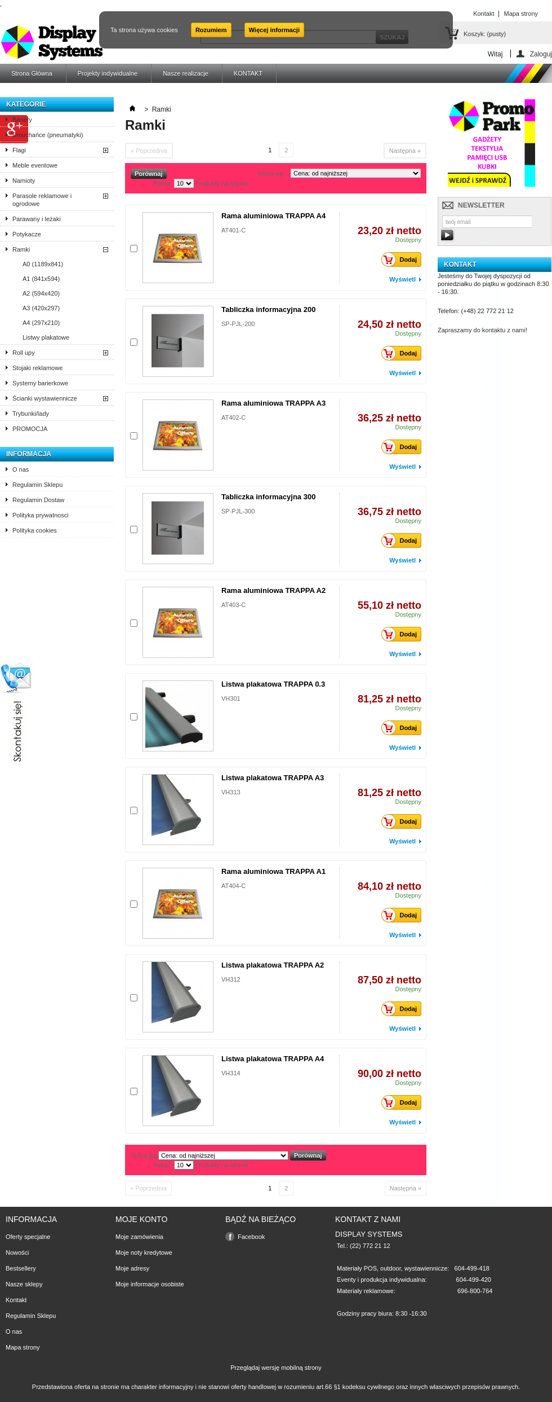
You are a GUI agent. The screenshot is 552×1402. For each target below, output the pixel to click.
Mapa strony (23, 1347)
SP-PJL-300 (238, 511)
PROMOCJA (29, 428)
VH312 (231, 979)
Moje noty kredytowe (143, 1252)
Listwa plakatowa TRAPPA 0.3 (273, 684)
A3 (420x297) (41, 308)
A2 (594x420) (41, 293)
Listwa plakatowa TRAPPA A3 (272, 777)
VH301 (231, 698)
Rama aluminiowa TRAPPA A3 (273, 403)
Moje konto (141, 1219)
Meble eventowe (34, 165)
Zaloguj (541, 54)
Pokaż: (162, 183)
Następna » (405, 150)
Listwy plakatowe (46, 337)
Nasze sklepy (24, 1284)
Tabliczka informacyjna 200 (268, 309)
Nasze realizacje (185, 73)
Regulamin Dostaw (38, 499)
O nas (20, 469)
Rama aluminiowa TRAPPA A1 (273, 871)
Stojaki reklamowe (37, 367)
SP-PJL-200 (238, 323)
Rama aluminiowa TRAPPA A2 (273, 590)
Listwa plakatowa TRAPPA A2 (272, 965)
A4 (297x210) (41, 322)
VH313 (231, 792)
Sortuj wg (270, 173)
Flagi (19, 150)
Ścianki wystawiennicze (44, 398)
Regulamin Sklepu (37, 484)
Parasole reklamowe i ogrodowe (42, 199)
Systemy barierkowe (40, 383)
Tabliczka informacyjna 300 (268, 497)
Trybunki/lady (30, 413)
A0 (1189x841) (43, 264)
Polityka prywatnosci (40, 515)
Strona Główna (31, 73)
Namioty (23, 180)
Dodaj (402, 259)
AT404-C (233, 885)
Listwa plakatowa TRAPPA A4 (272, 1058)
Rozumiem (211, 30)
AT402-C (233, 417)
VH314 (231, 1073)
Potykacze (26, 234)
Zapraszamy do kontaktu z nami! (482, 330)
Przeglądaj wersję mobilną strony (275, 1367)
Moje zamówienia (139, 1236)
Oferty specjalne (28, 1236)
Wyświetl (402, 279)
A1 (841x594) (41, 278)
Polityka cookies (34, 530)
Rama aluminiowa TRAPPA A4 (273, 216)
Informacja (28, 454)
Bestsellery (21, 1268)
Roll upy (23, 352)
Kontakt (16, 1299)
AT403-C (233, 604)
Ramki (21, 249)
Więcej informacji (274, 30)
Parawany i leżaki (36, 219)
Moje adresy (132, 1268)
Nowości (17, 1252)
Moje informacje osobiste (149, 1284)
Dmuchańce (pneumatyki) (47, 134)
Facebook (251, 1236)
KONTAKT (248, 73)
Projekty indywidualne (107, 73)
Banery (22, 119)
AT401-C (233, 230)
